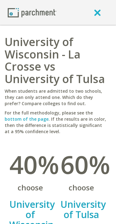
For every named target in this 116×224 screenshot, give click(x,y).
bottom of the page (27, 119)
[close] (97, 12)
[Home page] (32, 12)
